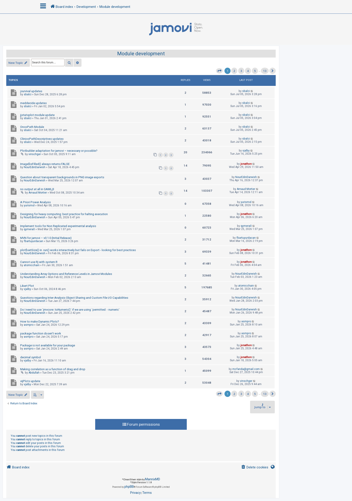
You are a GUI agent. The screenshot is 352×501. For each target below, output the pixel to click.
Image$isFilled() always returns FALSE (45, 164)
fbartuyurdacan (33, 241)
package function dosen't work (40, 333)
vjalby (246, 150)
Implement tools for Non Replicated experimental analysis (58, 226)
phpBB (129, 487)
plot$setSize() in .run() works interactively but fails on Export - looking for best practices (78, 250)
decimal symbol (30, 357)
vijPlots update (30, 381)
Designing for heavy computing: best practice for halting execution (64, 214)
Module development (141, 53)
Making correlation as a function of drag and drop (52, 369)
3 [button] (241, 71)
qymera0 (29, 229)
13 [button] (264, 71)
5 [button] (255, 71)
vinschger (35, 154)
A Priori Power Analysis (35, 202)
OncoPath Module (32, 127)
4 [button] (248, 71)
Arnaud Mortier (38, 192)
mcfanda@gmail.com (246, 369)
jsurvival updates (31, 91)
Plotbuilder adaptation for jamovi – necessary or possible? (58, 150)
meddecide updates (33, 103)
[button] (219, 70)
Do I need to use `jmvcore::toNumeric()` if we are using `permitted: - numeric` (70, 309)
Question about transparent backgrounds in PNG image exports (62, 177)
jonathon (246, 163)
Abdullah (34, 372)
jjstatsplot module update (37, 115)
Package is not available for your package (47, 345)
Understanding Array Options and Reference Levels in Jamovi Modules (66, 274)
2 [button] (234, 71)
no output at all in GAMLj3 (37, 189)
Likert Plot (27, 285)
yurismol (29, 205)
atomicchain (32, 265)
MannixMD (152, 479)
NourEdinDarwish (34, 167)
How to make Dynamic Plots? (39, 321)
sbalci (27, 94)
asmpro (28, 324)
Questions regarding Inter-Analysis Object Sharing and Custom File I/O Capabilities (74, 297)
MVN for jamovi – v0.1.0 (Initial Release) (46, 238)
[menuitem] (254, 467)
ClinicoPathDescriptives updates (42, 138)
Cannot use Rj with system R (38, 262)
